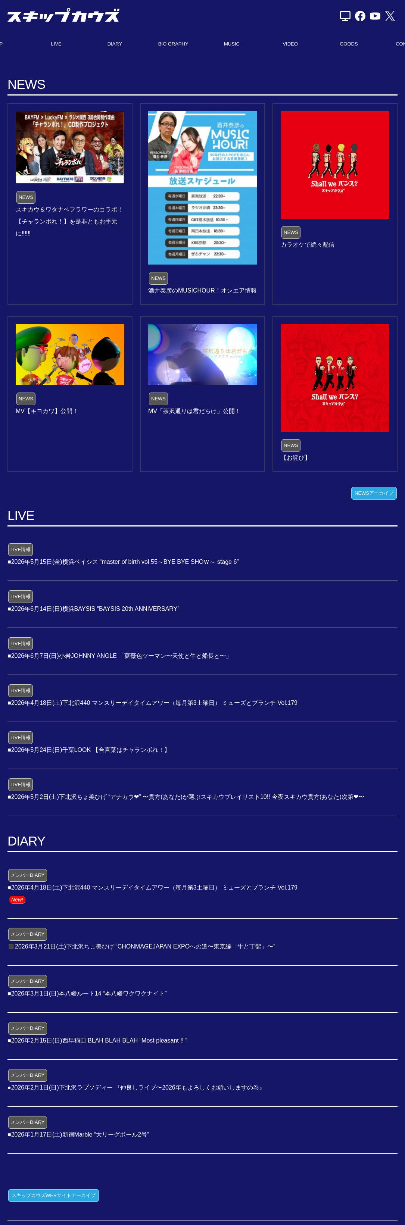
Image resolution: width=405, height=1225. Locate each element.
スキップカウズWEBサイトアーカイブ (54, 1195)
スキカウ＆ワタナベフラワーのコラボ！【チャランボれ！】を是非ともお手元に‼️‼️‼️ (69, 221)
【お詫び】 (296, 457)
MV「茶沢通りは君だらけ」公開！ (194, 411)
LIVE (56, 44)
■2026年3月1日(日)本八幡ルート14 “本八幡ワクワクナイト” (87, 993)
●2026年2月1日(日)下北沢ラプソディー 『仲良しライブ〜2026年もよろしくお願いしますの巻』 (136, 1087)
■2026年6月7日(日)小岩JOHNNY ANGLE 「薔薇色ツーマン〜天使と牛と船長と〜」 (119, 656)
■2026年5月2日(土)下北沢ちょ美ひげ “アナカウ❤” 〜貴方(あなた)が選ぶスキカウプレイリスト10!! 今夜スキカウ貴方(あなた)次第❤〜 (185, 797)
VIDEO (290, 44)
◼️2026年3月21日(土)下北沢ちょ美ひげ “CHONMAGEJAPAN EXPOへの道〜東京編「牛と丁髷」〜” (141, 946)
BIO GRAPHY (173, 44)
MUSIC (232, 44)
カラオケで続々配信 (307, 244)
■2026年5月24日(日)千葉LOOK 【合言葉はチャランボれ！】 (88, 750)
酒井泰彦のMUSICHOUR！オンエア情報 (202, 290)
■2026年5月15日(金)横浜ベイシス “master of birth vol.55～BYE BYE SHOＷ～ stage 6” (123, 562)
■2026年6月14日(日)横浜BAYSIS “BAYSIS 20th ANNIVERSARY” (93, 609)
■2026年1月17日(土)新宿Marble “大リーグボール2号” (78, 1134)
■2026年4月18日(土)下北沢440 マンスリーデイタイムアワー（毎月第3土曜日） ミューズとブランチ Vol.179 (152, 703)
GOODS (349, 44)
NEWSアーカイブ (374, 493)
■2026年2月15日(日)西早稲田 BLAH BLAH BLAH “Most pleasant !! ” (97, 1040)
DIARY (115, 44)
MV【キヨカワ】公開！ (47, 411)
